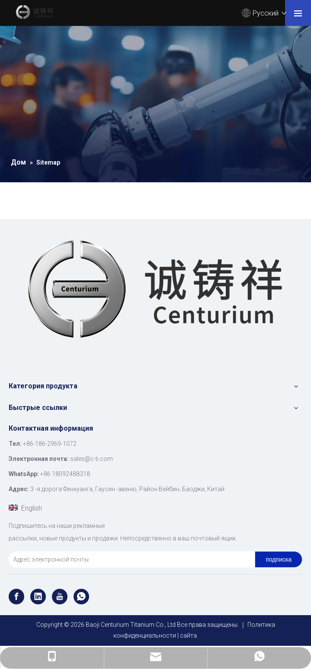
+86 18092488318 (65, 473)
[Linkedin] (38, 596)
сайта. (189, 635)
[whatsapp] (81, 596)
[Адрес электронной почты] (130, 559)
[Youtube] (59, 596)
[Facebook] (16, 596)
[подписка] (278, 559)
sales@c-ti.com (91, 458)
